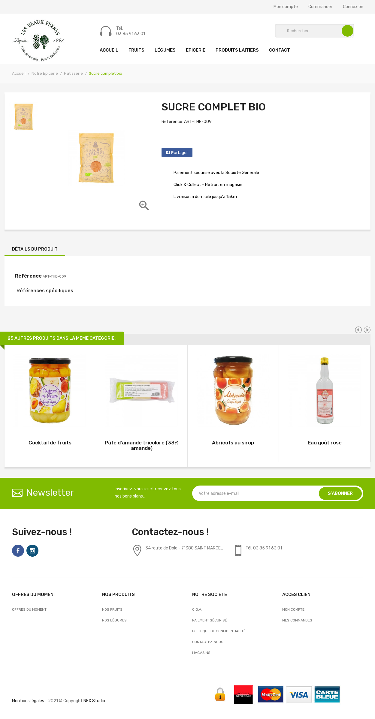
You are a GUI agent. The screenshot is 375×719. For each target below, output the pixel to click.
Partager (179, 152)
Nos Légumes (114, 620)
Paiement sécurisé (209, 620)
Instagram (32, 551)
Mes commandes (297, 620)
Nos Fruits (112, 609)
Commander (320, 7)
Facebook (18, 551)
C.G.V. (197, 609)
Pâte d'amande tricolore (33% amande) (142, 445)
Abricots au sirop (233, 442)
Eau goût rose (325, 442)
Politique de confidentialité (219, 631)
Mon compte (286, 7)
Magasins (201, 653)
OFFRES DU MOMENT (29, 609)
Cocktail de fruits (50, 442)
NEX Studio (94, 700)
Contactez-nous (207, 642)
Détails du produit (35, 249)
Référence (28, 276)
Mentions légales (28, 700)
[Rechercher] (314, 31)
